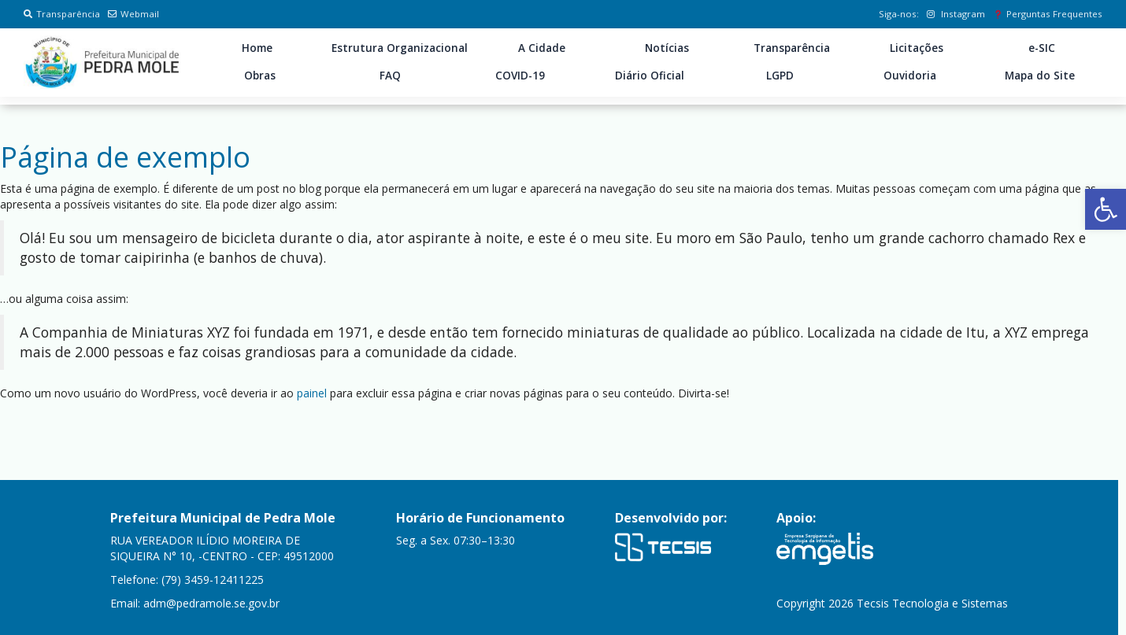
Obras (260, 75)
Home (257, 48)
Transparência (62, 14)
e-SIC (1041, 48)
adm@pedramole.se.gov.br (211, 603)
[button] (1105, 209)
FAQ (390, 75)
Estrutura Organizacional (400, 48)
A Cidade (541, 48)
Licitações (916, 48)
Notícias (667, 48)
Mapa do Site (1040, 75)
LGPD (780, 75)
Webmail (133, 14)
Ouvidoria (909, 75)
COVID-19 (520, 75)
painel (312, 393)
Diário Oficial (649, 75)
